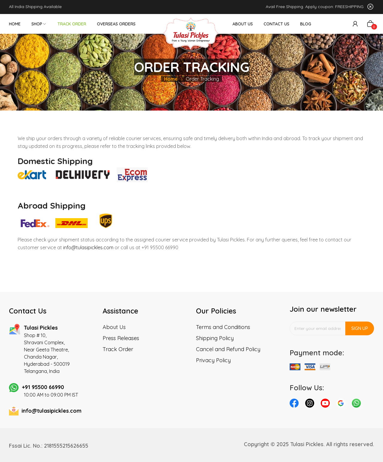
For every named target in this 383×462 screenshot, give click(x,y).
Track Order (118, 349)
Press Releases (121, 338)
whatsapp (358, 405)
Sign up (359, 328)
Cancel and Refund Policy (228, 349)
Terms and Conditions (223, 327)
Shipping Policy (215, 338)
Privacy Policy (213, 360)
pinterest (342, 405)
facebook (296, 405)
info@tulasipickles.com (88, 247)
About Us (114, 327)
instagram (311, 405)
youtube (327, 405)
